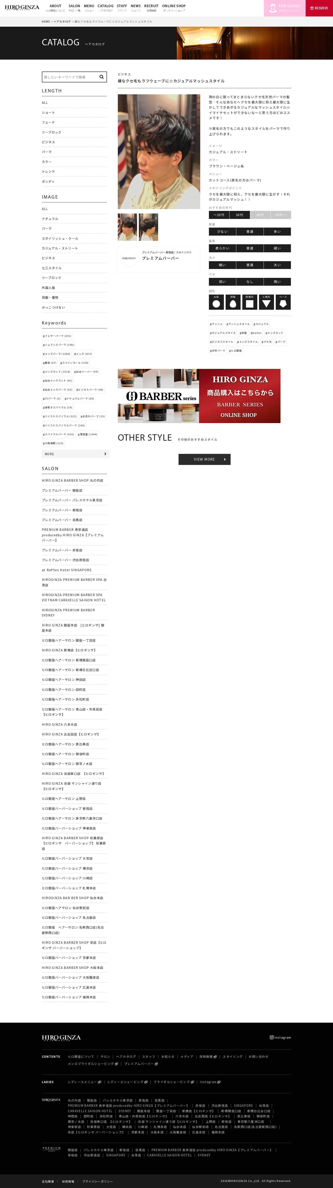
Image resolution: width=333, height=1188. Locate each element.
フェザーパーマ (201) (58, 335)
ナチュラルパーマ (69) (80, 398)
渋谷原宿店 (220, 1105)
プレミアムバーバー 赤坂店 (62, 550)
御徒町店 (263, 1116)
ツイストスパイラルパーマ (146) (65, 425)
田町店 (89, 1116)
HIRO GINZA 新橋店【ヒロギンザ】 (69, 650)
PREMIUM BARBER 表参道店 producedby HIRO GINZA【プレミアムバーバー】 (73, 534)
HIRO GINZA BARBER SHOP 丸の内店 (72, 480)
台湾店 (264, 1105)
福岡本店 (218, 1132)
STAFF (122, 8)
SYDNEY (125, 1111)
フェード (48, 122)
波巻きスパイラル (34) (59, 407)
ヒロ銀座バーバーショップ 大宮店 (67, 858)
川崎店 (143, 1126)
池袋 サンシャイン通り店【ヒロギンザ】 (169, 1121)
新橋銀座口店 (231, 1111)
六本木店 (182, 1116)
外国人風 (48, 287)
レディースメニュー (82, 1082)
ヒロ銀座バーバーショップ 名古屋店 (69, 917)
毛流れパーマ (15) (94, 416)
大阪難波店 (178, 1132)
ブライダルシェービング (172, 1082)
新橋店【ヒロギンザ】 (199, 1111)
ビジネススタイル (222, 341)
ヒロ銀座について (81, 1056)
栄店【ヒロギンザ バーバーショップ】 (96, 1132)
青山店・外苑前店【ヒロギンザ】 (144, 1116)
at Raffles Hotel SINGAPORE (67, 569)
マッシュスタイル (239, 324)
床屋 (244, 332)
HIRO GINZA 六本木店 (59, 724)
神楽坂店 (74, 1126)
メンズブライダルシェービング (91, 1063)
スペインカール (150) (75, 362)
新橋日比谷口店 (259, 1111)
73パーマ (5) (53, 398)
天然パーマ (218, 350)
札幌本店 (160, 1126)
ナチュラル (50, 218)
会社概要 (48, 1181)
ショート (48, 112)
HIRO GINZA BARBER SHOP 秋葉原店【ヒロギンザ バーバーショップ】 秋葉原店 (74, 843)
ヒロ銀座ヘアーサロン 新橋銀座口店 (69, 660)
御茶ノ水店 (76, 1121)
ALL (45, 102)
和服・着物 (50, 297)
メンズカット (275, 332)
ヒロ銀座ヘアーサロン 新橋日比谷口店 (70, 669)
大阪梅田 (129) (54, 443)
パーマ (282, 341)
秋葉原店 (93, 1126)
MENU (89, 8)
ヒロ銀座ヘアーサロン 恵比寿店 (65, 744)
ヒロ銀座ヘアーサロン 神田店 (64, 679)
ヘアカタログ (62, 21)
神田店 (73, 1116)
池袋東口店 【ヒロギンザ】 (111, 1121)
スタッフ (148, 1056)
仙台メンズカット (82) (59, 380)
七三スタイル (52, 268)
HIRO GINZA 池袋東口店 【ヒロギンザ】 (74, 773)
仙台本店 (179, 1126)
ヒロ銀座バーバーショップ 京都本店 (69, 957)
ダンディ (48, 181)
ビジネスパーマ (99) (90, 389)
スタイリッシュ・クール (60, 238)
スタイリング (233, 1056)
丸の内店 (74, 1100)
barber (257, 332)
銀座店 (92, 1100)
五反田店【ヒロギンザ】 (213, 1116)
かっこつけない (53, 307)
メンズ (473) (84, 353)
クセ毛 (268, 341)
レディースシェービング (125, 1082)
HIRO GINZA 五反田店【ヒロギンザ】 (71, 734)
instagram (280, 1037)
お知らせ (168, 1056)
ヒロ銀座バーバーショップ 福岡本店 (69, 997)
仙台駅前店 (200, 1126)
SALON (74, 8)
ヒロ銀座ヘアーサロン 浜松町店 (65, 699)
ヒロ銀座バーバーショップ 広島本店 (69, 987)
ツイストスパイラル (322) (61, 416)
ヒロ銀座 (236, 350)
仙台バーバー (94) (87, 371)
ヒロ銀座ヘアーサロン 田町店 (64, 689)
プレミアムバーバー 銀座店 (62, 490)
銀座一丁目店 (166, 1111)
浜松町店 (106, 1116)
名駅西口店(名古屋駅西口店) (255, 1126)
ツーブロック (52, 132)
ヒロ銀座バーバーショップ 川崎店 (67, 878)
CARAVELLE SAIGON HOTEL (90, 1111)
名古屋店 (221, 1126)
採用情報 (206, 1056)
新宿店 (144, 1100)
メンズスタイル (248, 341)
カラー (47, 161)
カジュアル (262, 324)
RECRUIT (151, 8)
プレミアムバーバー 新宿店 (62, 510)
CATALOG (105, 8)
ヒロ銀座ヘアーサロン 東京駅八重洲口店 (74, 818)
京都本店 (137, 1132)
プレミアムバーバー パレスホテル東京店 (72, 500)
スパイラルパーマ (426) (59, 434)
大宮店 (111, 1126)
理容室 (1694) (89, 434)
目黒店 (160, 1100)
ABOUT (55, 8)
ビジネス (48, 142)
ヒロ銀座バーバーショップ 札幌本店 (69, 888)
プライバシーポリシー (97, 1181)
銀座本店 (143, 1111)
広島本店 (198, 1132)
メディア (187, 1056)
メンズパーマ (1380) (58, 353)
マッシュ (217, 324)
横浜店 (127, 1126)
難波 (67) (51, 362)
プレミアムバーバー (139, 1063)
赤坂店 (200, 1105)
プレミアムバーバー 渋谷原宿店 (65, 559)
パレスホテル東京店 (118, 1100)
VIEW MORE (204, 459)
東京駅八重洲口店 (252, 1121)
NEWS (136, 8)
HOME (46, 21)
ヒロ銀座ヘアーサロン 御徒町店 (65, 753)
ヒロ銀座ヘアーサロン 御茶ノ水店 (67, 763)
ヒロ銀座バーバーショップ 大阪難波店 (70, 977)
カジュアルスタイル (224, 332)
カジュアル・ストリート (60, 248)
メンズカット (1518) (58, 371)
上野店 (211, 1121)
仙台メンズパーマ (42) (59, 389)
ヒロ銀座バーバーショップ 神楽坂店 (69, 828)
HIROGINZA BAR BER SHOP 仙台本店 (72, 897)
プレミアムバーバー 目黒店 (62, 519)
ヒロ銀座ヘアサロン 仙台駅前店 (65, 907)
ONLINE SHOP (174, 8)
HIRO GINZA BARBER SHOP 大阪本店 (72, 967)
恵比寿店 (244, 1116)
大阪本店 (157, 1132)
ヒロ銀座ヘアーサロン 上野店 (64, 798)
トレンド (48, 171)
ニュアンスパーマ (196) (59, 344)
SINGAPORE (243, 1105)
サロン (105, 1056)
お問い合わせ (259, 1056)
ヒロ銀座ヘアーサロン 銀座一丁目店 (69, 640)
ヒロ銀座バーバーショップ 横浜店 (67, 868)
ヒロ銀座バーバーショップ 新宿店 (67, 808)
